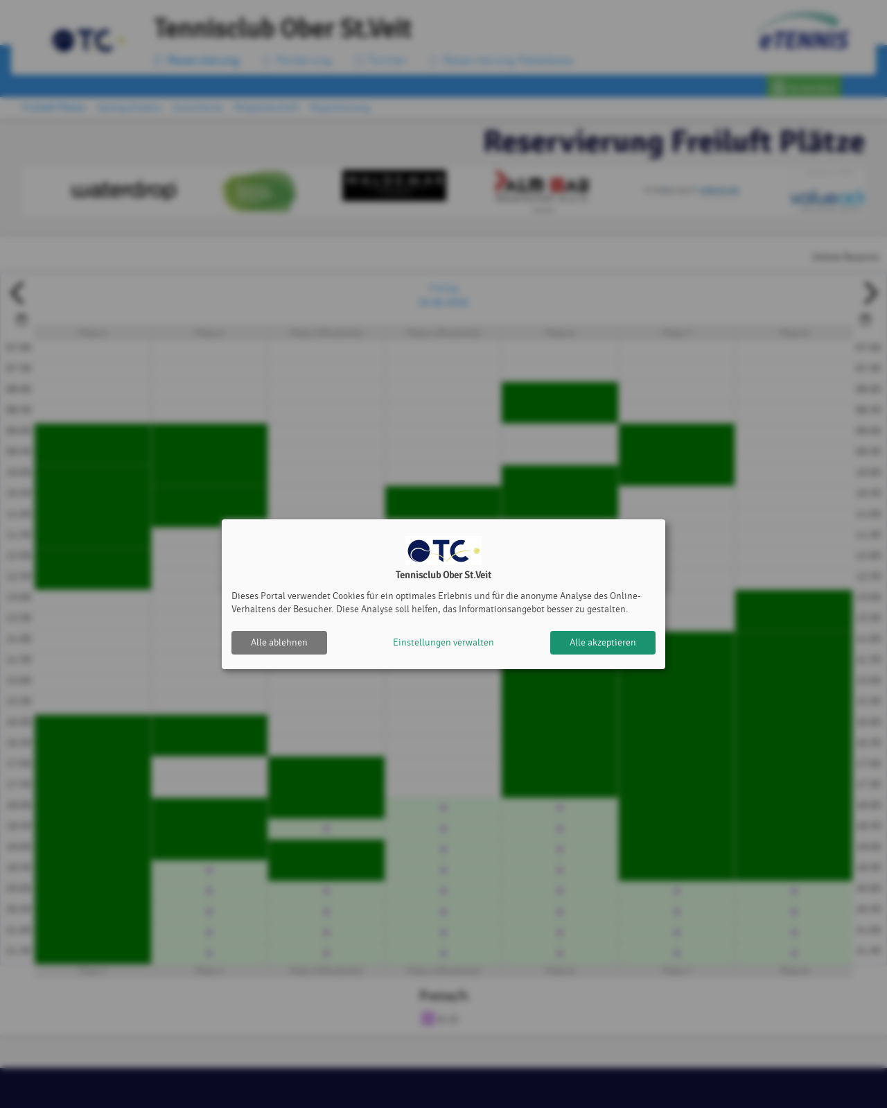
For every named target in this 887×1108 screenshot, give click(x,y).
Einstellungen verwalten (443, 642)
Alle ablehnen (279, 642)
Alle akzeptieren (603, 642)
